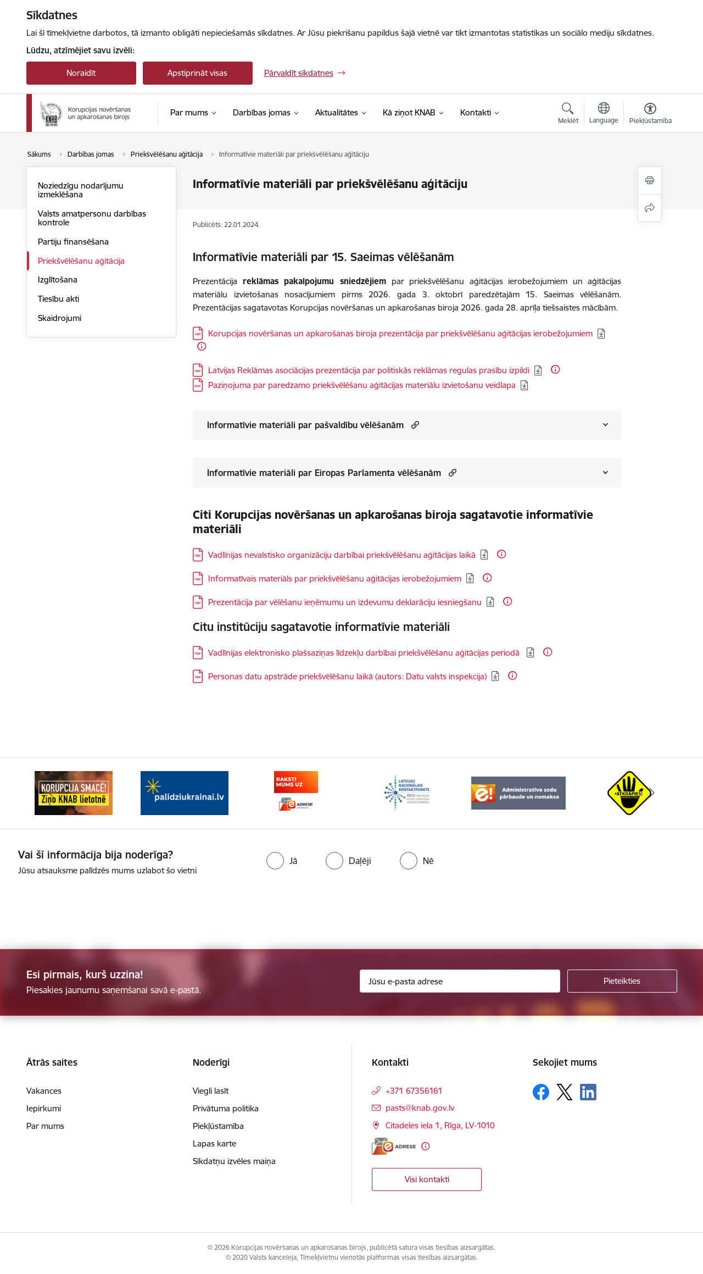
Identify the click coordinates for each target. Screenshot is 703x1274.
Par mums (45, 1126)
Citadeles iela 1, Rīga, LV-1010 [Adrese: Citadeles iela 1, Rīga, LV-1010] (440, 1125)
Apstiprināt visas (197, 73)
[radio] (281, 860)
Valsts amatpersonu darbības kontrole (92, 218)
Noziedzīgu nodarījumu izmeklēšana (81, 190)
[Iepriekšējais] (51, 793)
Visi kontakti (427, 1179)
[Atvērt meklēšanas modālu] (568, 115)
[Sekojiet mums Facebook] (541, 1092)
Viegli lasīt (210, 1090)
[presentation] (91, 908)
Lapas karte (214, 1143)
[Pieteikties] (622, 981)
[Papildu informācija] (201, 346)
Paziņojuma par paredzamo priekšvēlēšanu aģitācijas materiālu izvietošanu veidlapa (362, 385)
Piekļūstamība (218, 1126)
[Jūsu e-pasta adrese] (460, 981)
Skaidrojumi (59, 318)
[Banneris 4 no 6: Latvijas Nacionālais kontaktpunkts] (407, 792)
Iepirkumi (43, 1108)
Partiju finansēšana (73, 241)
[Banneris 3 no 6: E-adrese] (296, 792)
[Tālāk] (651, 793)
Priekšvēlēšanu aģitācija (81, 261)
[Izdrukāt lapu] (649, 180)
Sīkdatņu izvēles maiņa (234, 1161)
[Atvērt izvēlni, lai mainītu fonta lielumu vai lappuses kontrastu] (650, 115)
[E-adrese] (394, 1146)
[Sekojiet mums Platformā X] (564, 1092)
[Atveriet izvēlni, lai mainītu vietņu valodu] (604, 114)
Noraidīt (81, 73)
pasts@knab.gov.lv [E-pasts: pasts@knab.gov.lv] (420, 1108)
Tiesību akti (58, 298)
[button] (414, 424)
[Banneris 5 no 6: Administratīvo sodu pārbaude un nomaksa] (518, 792)
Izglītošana (57, 279)
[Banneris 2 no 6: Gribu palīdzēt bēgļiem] (184, 792)
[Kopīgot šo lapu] (649, 208)
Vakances (44, 1090)
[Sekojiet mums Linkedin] (588, 1092)
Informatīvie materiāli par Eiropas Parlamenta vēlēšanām (324, 472)
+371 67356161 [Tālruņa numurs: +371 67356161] (414, 1090)
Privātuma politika (226, 1108)
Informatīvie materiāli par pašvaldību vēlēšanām (305, 424)
